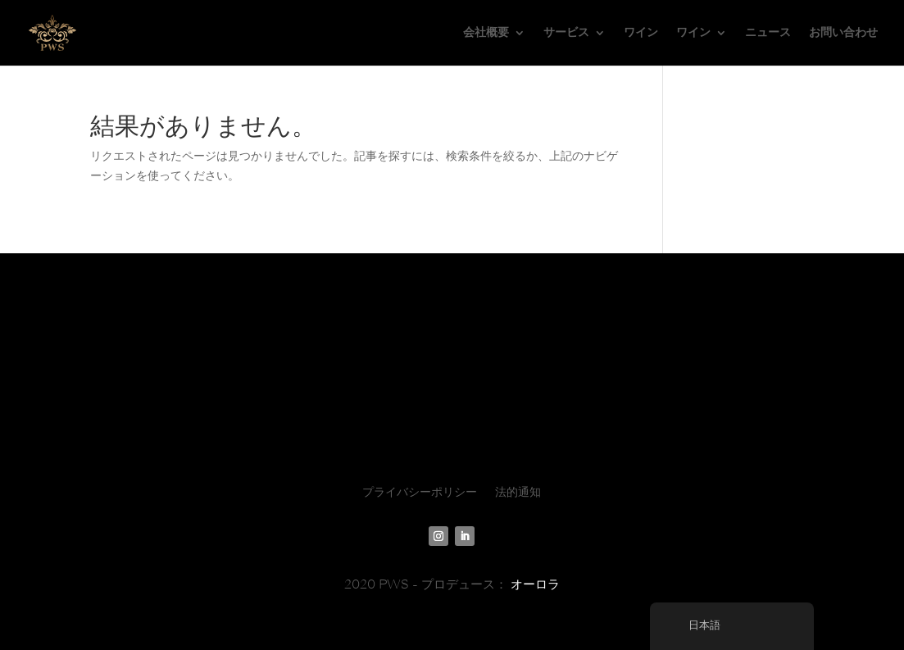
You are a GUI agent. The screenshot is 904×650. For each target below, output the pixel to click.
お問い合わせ (843, 33)
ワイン (641, 33)
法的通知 (518, 492)
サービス (566, 33)
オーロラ (535, 584)
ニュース (768, 33)
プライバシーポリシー (419, 492)
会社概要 (486, 33)
